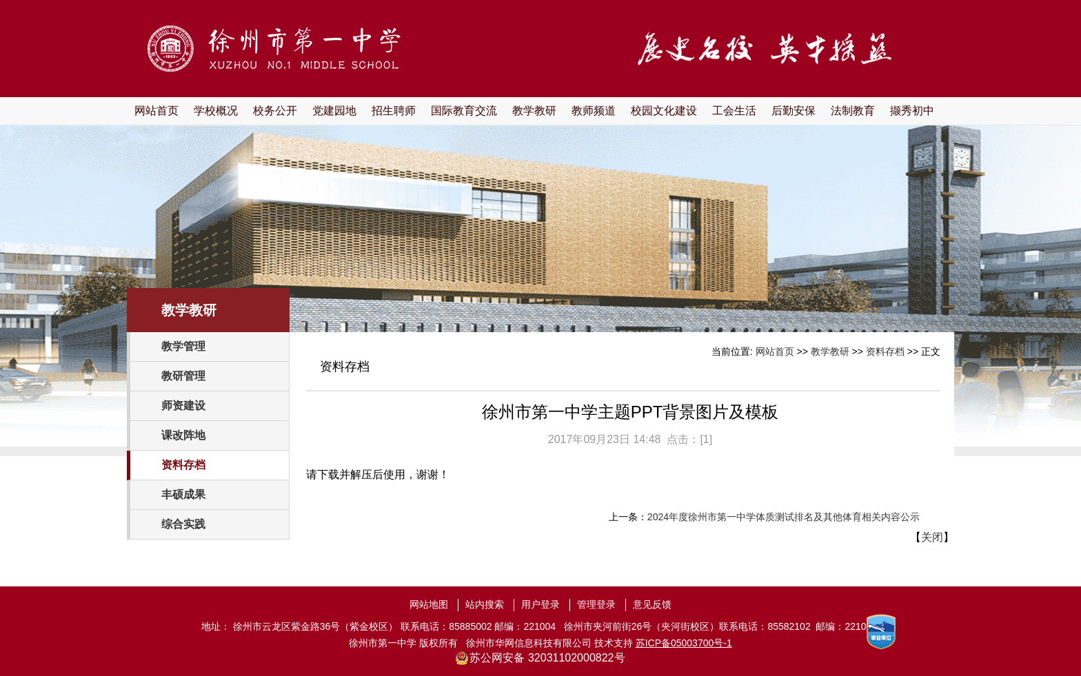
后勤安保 (793, 110)
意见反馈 (652, 604)
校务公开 (275, 110)
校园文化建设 (664, 110)
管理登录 (596, 604)
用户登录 (540, 604)
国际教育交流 (464, 110)
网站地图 (429, 604)
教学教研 (534, 110)
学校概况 (216, 110)
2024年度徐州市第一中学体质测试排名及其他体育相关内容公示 (783, 516)
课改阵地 (183, 435)
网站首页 (156, 110)
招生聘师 (394, 110)
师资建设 (183, 405)
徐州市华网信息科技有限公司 (529, 642)
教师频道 (594, 110)
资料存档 (183, 465)
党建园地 (334, 110)
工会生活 (734, 110)
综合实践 (183, 524)
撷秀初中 (912, 110)
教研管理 (183, 376)
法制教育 (853, 110)
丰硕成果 (183, 494)
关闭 (932, 537)
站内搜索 (484, 604)
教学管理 (183, 346)
